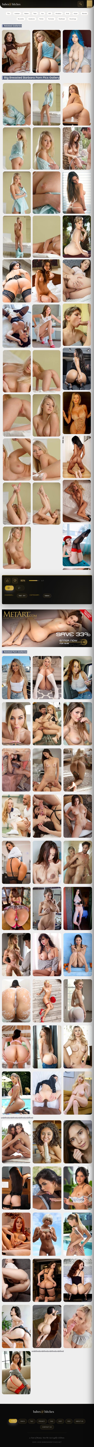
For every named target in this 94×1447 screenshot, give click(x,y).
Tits (8, 13)
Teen (35, 13)
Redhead (62, 19)
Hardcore (31, 19)
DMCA (22, 1421)
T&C (31, 1421)
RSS (68, 1421)
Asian (76, 13)
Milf (49, 13)
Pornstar (51, 19)
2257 (60, 1421)
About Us (79, 1421)
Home (13, 1421)
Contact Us (47, 1427)
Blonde (84, 13)
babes (47, 595)
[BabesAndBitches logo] (47, 1412)
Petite (41, 19)
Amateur (58, 13)
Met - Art (22, 595)
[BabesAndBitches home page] (15, 4)
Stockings (72, 19)
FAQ (51, 1421)
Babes (26, 13)
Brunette (21, 19)
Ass (42, 13)
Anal (67, 13)
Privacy (42, 1421)
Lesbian (17, 13)
